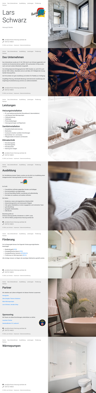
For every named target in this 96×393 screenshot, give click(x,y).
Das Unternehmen (12, 3)
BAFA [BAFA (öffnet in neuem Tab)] (25, 253)
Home (4, 3)
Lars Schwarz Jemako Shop (10, 304)
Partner (4, 5)
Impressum (16, 45)
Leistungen (30, 3)
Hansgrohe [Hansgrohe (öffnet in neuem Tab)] (5, 295)
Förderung (38, 3)
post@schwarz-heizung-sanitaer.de (15, 39)
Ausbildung (22, 3)
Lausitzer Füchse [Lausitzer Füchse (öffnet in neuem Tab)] (7, 320)
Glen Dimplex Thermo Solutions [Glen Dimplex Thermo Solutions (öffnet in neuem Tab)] (11, 298)
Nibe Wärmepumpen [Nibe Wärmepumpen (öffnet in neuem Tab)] (8, 301)
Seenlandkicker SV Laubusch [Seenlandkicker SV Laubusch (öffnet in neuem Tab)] (10, 323)
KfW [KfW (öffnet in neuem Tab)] (15, 249)
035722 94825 (9, 42)
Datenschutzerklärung (25, 45)
